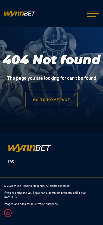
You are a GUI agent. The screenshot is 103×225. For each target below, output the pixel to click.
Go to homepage (51, 100)
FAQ (11, 161)
